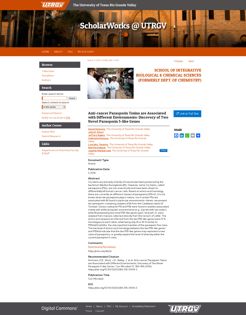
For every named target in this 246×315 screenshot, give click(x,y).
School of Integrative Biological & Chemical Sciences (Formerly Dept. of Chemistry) (168, 75)
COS (98, 60)
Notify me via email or (56, 117)
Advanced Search (52, 113)
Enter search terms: (53, 93)
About (99, 306)
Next (191, 61)
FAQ (109, 306)
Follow (163, 150)
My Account (121, 306)
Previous (179, 61)
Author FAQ (48, 131)
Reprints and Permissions (102, 246)
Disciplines (48, 75)
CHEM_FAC (107, 60)
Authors (46, 80)
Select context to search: (56, 102)
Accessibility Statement (143, 306)
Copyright (99, 311)
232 (117, 60)
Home (90, 60)
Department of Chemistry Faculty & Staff (60, 152)
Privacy (89, 311)
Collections (48, 71)
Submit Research (51, 136)
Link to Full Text (187, 113)
